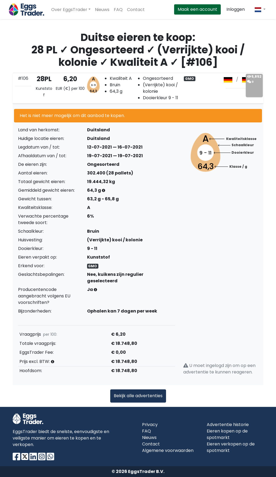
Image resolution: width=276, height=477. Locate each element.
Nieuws (102, 9)
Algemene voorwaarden (168, 450)
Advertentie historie (228, 424)
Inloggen (235, 9)
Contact (136, 9)
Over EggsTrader (69, 9)
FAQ (118, 9)
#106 (23, 78)
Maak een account (197, 9)
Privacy (150, 424)
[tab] (138, 88)
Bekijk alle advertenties (138, 396)
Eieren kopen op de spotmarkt (227, 434)
